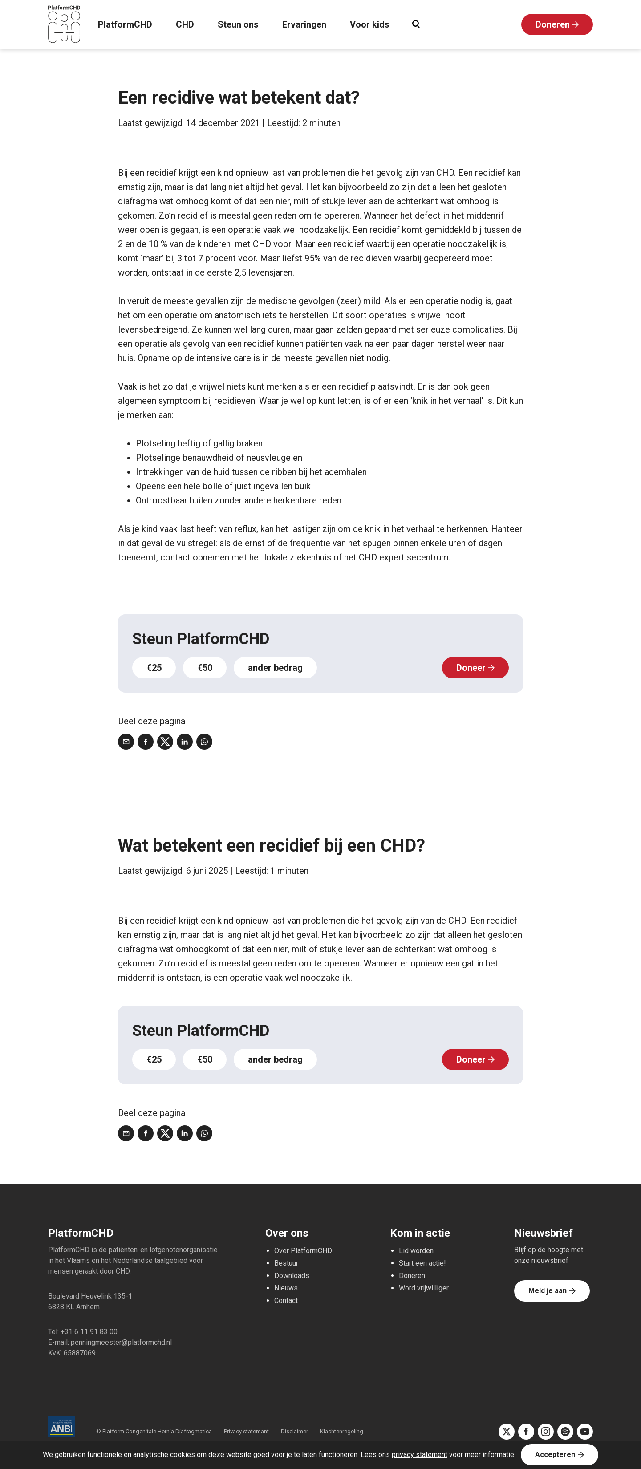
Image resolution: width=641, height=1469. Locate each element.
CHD (185, 24)
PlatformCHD (125, 24)
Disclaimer (294, 1431)
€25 (154, 667)
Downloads (291, 1275)
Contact (286, 1300)
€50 (204, 667)
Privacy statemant (246, 1431)
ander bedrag (275, 667)
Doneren (553, 24)
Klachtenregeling (341, 1431)
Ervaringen (304, 24)
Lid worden (416, 1250)
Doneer (471, 667)
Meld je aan (547, 1290)
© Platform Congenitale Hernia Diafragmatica (154, 1431)
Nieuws (286, 1288)
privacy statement (419, 1454)
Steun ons (238, 24)
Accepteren (555, 1454)
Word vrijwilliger (424, 1288)
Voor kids (369, 24)
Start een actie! (422, 1263)
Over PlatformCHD (303, 1250)
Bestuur (286, 1263)
